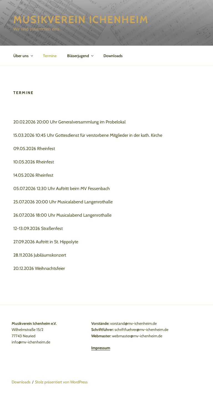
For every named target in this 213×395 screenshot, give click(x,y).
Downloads (113, 55)
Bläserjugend (80, 55)
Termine (50, 55)
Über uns (23, 55)
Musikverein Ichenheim (80, 19)
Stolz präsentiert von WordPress (61, 381)
